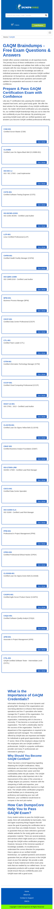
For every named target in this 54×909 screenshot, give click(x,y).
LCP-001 (7, 234)
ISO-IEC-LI (8, 171)
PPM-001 (7, 531)
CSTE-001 (8, 192)
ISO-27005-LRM (10, 467)
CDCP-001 (8, 319)
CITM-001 (7, 361)
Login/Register (38, 25)
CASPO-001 (8, 595)
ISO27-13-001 (9, 404)
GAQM (12, 37)
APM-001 (7, 637)
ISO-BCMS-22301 (11, 213)
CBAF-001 (8, 446)
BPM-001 (7, 298)
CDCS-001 (8, 489)
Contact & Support (26, 898)
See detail (42, 142)
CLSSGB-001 (9, 573)
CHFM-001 (8, 256)
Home (5, 37)
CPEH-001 (8, 552)
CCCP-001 (8, 383)
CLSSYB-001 (9, 425)
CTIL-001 (7, 658)
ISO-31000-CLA (10, 510)
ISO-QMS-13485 (10, 277)
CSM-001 (7, 129)
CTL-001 (7, 340)
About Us (26, 895)
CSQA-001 (8, 616)
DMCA (26, 901)
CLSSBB (7, 150)
